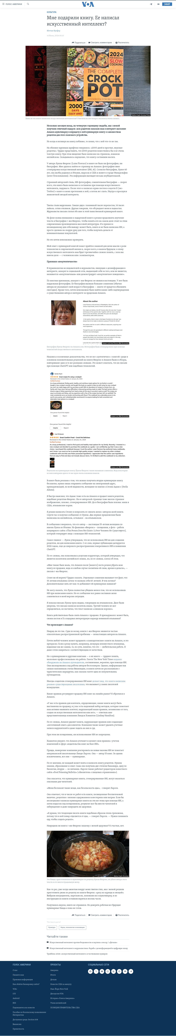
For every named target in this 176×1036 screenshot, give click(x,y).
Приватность (18, 1029)
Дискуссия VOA (56, 994)
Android (16, 998)
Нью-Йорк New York (59, 989)
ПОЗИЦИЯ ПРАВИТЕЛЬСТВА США (65, 1008)
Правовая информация (23, 980)
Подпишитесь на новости (24, 1008)
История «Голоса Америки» (62, 998)
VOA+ (15, 989)
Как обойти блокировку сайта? (26, 984)
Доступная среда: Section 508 (25, 1020)
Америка (54, 970)
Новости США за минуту (61, 984)
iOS (14, 994)
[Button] (78, 42)
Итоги (53, 975)
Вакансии (17, 1024)
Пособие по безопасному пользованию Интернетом (29, 1013)
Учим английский (58, 1003)
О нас (15, 970)
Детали (53, 980)
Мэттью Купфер (53, 31)
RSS (14, 1003)
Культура (51, 12)
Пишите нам (18, 975)
